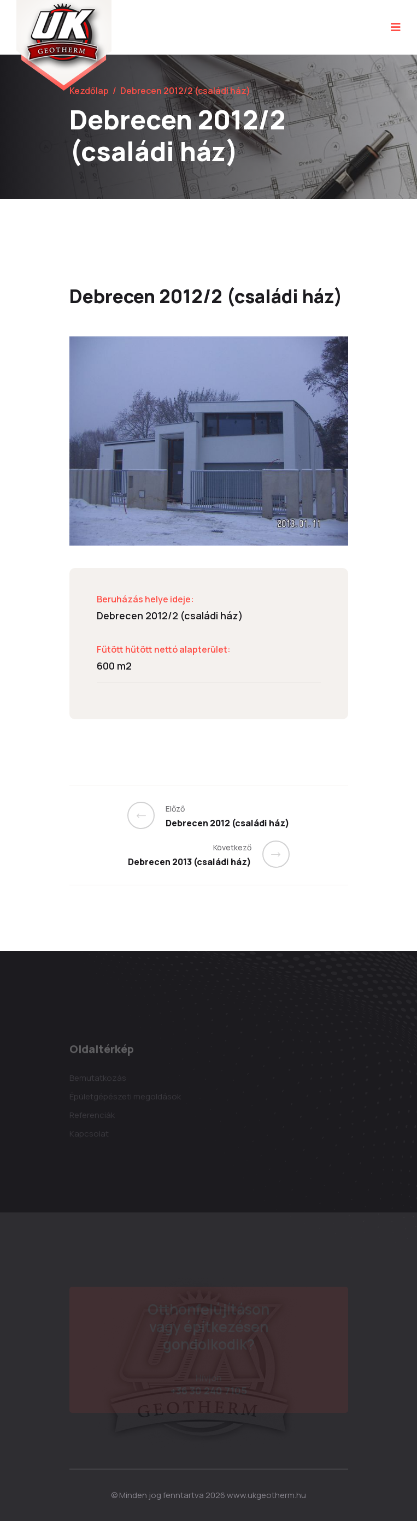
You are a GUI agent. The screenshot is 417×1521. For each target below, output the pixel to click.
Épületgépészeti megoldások (125, 1098)
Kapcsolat (89, 1135)
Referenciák (92, 1117)
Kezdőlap (89, 91)
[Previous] (146, 815)
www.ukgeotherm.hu (266, 1495)
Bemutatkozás (97, 1080)
